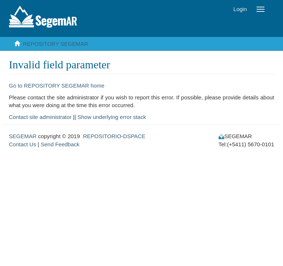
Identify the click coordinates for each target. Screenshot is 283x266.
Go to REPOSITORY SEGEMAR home (56, 85)
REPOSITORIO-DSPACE (114, 136)
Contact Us (22, 144)
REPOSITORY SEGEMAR (55, 44)
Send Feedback (60, 144)
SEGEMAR (22, 136)
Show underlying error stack (111, 117)
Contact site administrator (40, 117)
